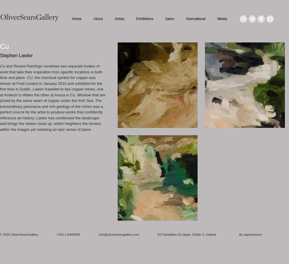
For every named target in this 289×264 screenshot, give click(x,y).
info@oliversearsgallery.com (119, 234)
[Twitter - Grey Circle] (252, 19)
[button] (158, 85)
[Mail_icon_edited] (270, 19)
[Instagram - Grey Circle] (243, 19)
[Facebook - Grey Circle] (261, 19)
